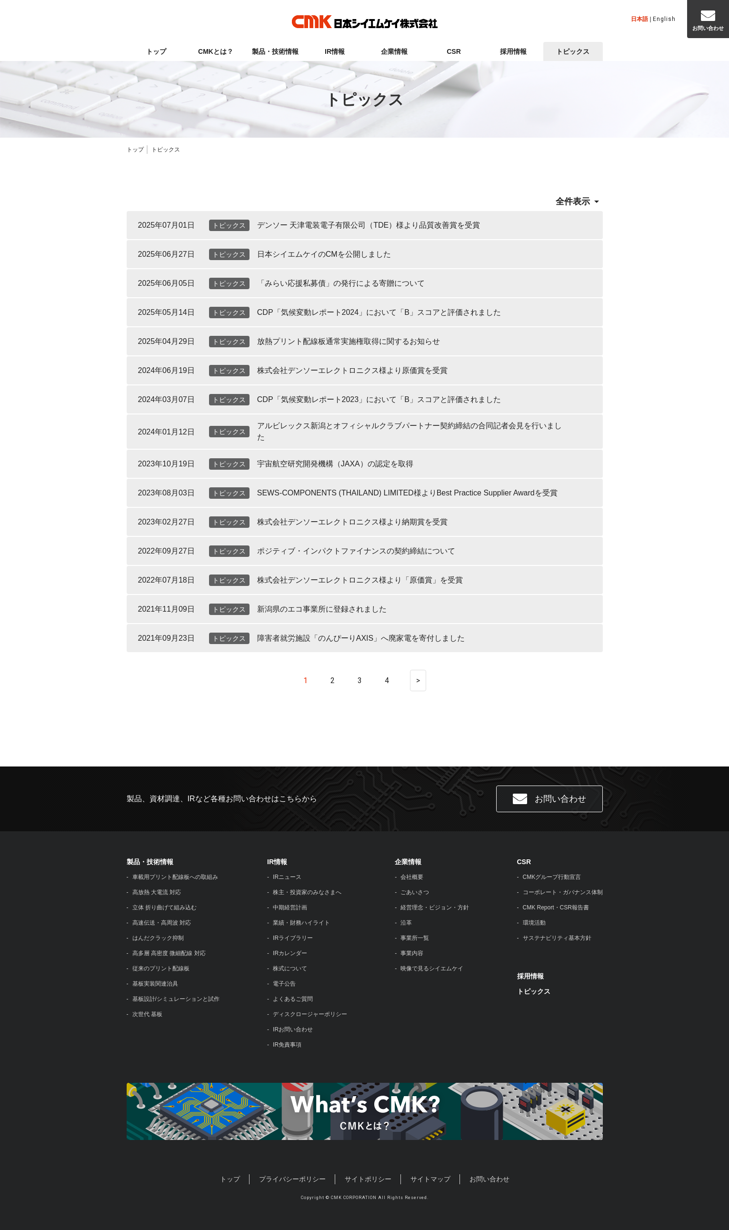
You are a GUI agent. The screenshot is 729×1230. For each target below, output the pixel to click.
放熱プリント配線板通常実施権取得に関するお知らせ (348, 341)
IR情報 (335, 51)
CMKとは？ (215, 51)
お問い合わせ (549, 799)
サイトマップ (430, 1179)
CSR (454, 51)
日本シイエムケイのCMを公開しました (324, 254)
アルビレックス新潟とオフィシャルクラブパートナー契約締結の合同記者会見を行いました (409, 431)
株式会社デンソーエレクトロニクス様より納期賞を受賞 (352, 522)
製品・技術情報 (275, 51)
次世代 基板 (147, 1014)
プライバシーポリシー (292, 1179)
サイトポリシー (368, 1179)
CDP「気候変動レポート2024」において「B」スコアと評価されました (379, 312)
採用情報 (513, 51)
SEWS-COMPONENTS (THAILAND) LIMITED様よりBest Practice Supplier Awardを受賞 (407, 493)
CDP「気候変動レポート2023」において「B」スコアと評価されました (379, 399)
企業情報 (394, 51)
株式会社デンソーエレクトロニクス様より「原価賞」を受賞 (360, 580)
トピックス (572, 51)
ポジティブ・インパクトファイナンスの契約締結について (356, 551)
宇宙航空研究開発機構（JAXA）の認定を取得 (335, 464)
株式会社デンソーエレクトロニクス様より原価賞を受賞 (352, 370)
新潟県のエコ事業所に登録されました (322, 609)
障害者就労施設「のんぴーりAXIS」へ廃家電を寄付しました (361, 638)
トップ (156, 51)
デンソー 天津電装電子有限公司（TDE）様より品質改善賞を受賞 (368, 225)
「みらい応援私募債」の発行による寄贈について (341, 283)
